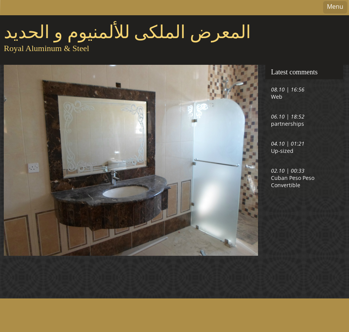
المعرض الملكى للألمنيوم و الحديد (127, 32)
